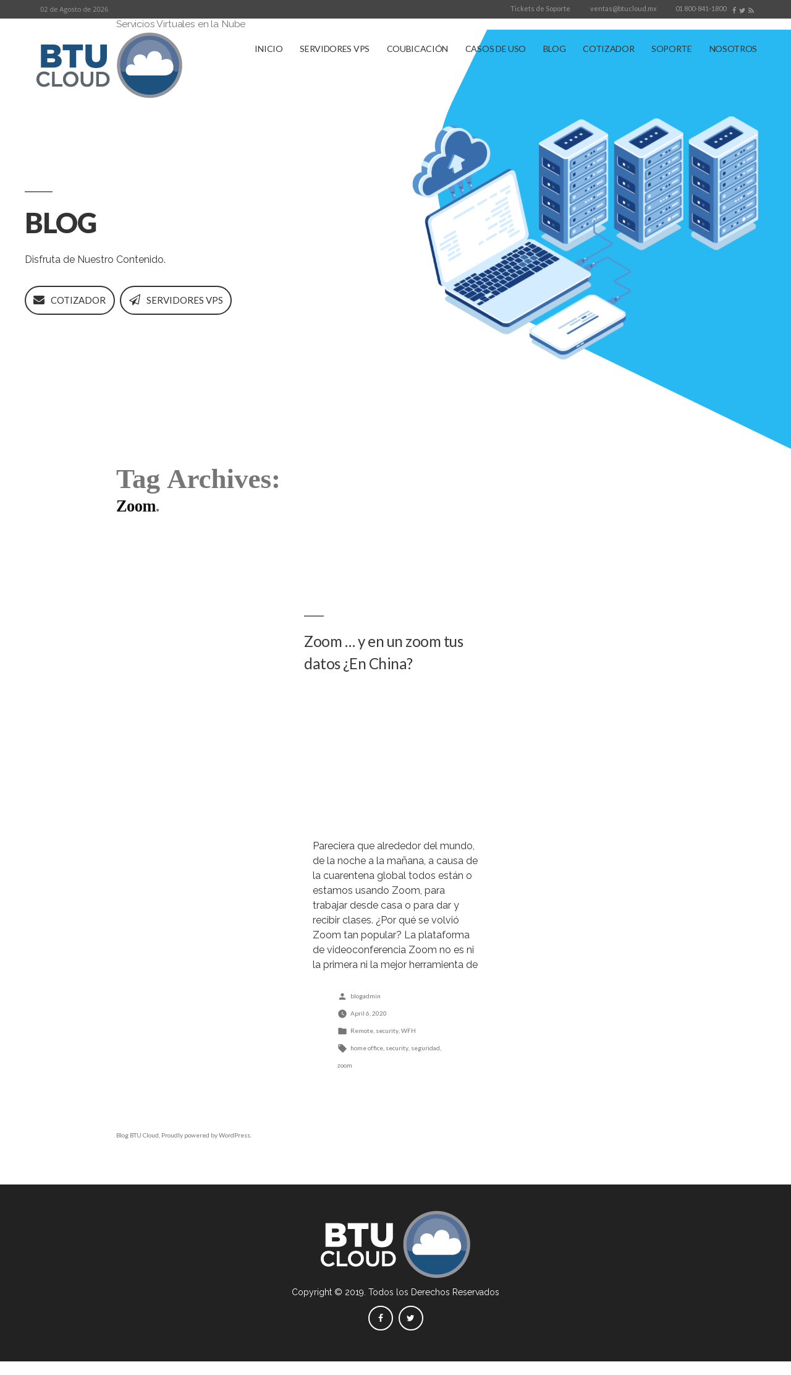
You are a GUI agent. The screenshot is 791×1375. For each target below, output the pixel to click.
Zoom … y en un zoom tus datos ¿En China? (388, 667)
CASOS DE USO (495, 48)
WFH (408, 1044)
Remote (361, 1044)
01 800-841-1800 (700, 8)
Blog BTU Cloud (137, 1149)
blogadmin (365, 1009)
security (387, 1044)
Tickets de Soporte (540, 8)
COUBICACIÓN (418, 48)
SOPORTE (671, 48)
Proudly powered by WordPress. (206, 1149)
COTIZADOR (608, 48)
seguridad (425, 1061)
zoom (344, 1078)
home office (366, 1061)
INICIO (268, 48)
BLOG (554, 48)
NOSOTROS (733, 48)
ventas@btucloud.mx (623, 8)
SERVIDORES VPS (335, 48)
